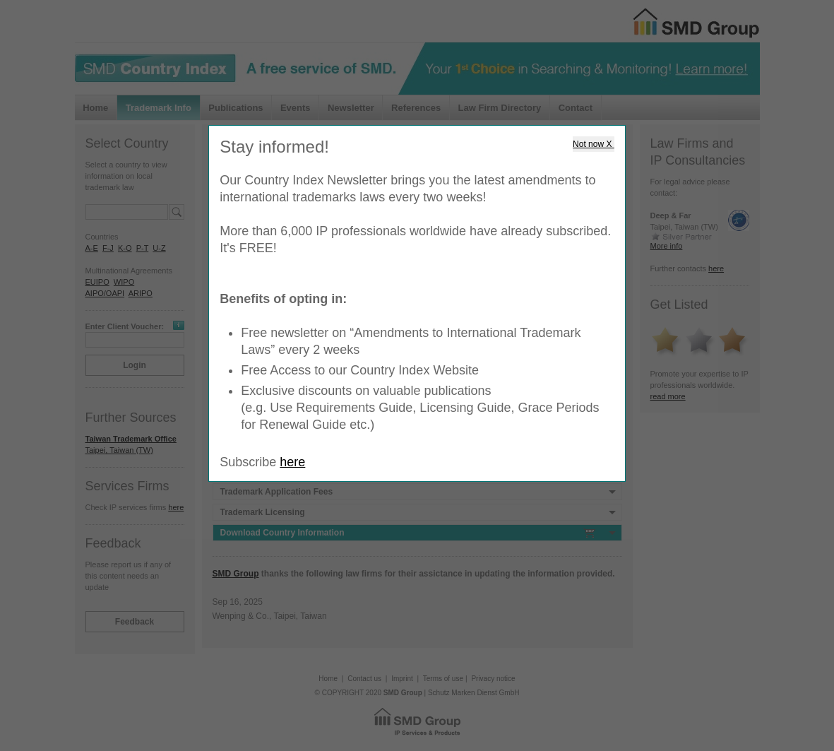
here (292, 462)
